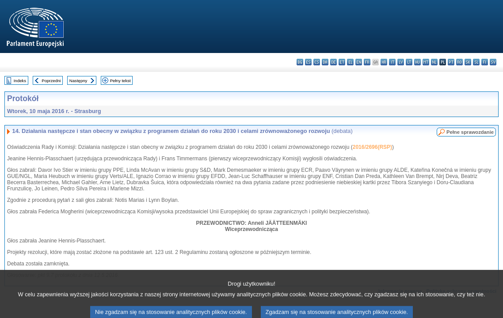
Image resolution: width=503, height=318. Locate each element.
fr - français (367, 62)
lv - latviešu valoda (400, 62)
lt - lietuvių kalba (409, 62)
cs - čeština (316, 62)
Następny (78, 80)
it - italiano (392, 62)
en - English (358, 62)
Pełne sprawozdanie (470, 132)
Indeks (20, 80)
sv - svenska (493, 62)
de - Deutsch (333, 62)
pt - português (451, 62)
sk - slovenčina (468, 62)
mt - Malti (426, 62)
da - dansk (325, 62)
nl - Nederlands (434, 62)
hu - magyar (417, 62)
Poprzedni (51, 80)
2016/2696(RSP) (372, 147)
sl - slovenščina (476, 62)
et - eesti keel (342, 62)
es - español (308, 62)
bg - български (300, 62)
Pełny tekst (120, 80)
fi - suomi (484, 62)
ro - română (459, 62)
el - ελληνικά (350, 62)
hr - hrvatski (384, 62)
